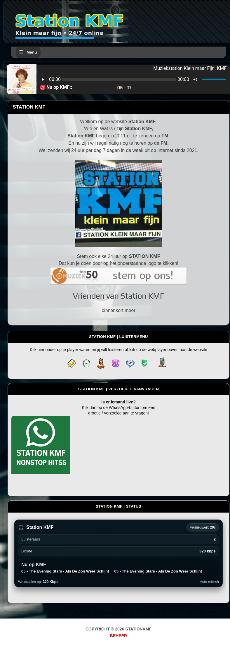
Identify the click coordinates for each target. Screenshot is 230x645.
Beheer (118, 635)
